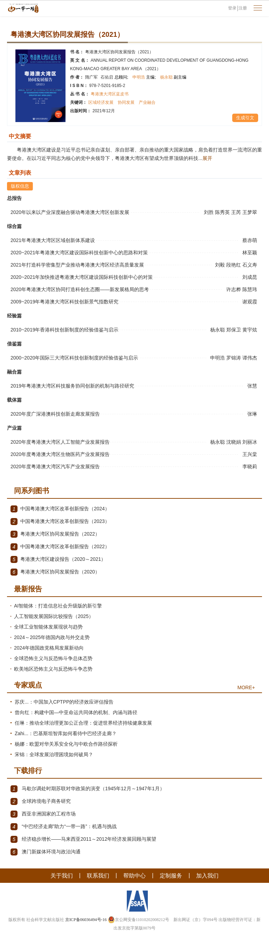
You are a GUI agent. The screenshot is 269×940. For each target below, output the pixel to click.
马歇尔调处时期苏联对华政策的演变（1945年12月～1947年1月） (88, 788)
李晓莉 (250, 466)
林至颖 (250, 252)
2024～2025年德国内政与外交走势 (52, 637)
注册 (243, 8)
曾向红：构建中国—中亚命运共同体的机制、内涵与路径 (76, 712)
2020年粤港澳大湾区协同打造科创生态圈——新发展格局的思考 (80, 289)
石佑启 (114, 77)
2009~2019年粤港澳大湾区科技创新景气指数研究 (64, 301)
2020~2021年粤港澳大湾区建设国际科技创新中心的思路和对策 (79, 252)
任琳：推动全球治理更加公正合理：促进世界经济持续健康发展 (83, 723)
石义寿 (250, 265)
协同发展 (126, 102)
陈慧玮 (250, 289)
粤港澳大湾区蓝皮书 (110, 94)
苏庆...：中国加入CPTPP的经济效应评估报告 (64, 702)
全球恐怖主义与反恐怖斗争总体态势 (53, 658)
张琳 (252, 414)
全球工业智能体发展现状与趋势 (48, 627)
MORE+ (246, 687)
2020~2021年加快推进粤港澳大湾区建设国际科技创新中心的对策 (82, 277)
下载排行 (28, 770)
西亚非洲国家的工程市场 (43, 814)
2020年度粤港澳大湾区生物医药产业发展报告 (60, 454)
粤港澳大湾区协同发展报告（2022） (55, 534)
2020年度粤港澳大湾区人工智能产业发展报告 (60, 442)
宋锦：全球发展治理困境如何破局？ (54, 754)
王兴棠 (250, 454)
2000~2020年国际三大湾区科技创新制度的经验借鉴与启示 (74, 358)
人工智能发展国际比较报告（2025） (54, 616)
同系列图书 (31, 491)
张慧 (252, 386)
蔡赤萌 (250, 240)
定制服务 (171, 876)
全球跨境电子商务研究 (41, 801)
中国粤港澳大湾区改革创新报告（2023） (60, 521)
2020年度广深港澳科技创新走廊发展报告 (55, 414)
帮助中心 (134, 876)
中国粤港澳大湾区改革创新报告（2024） (60, 508)
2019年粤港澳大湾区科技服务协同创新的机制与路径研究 (72, 386)
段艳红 (234, 265)
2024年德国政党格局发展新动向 (49, 648)
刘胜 (209, 212)
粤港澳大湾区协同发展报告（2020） (55, 572)
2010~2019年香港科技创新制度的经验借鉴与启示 (64, 330)
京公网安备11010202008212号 (139, 919)
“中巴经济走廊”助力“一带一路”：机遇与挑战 (64, 826)
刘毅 (220, 265)
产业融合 (147, 102)
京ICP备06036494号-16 (86, 919)
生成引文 (245, 117)
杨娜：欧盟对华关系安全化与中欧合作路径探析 (66, 744)
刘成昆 (250, 277)
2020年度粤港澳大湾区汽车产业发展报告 (55, 466)
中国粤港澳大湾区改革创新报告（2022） (60, 546)
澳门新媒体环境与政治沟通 (46, 851)
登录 (232, 8)
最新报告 (28, 589)
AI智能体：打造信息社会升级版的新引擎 (58, 606)
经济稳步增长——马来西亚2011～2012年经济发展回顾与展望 (83, 839)
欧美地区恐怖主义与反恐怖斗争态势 (53, 669)
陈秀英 (223, 212)
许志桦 (234, 289)
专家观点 (28, 685)
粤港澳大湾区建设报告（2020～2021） (58, 559)
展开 (207, 158)
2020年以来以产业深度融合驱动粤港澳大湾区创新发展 (70, 212)
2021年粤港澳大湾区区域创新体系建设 (53, 240)
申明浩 (144, 77)
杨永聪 (173, 77)
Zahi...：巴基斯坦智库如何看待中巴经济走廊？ (66, 733)
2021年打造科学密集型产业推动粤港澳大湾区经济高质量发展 (77, 265)
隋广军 (91, 77)
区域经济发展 (100, 102)
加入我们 (207, 876)
